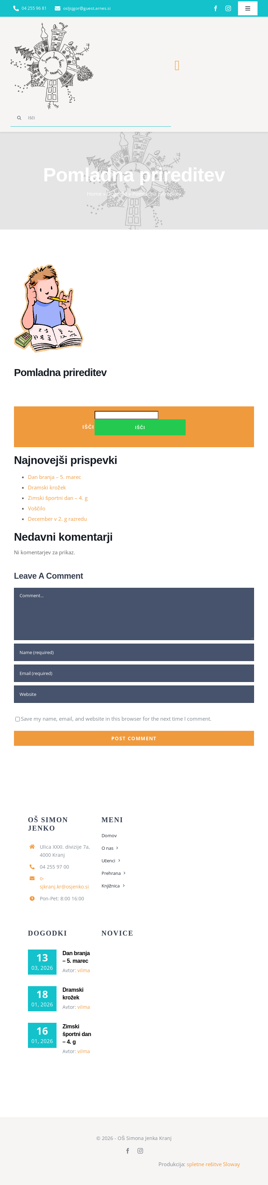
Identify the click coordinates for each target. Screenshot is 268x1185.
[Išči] (90, 118)
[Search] (19, 118)
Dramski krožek (47, 487)
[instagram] (228, 8)
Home (94, 193)
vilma (83, 970)
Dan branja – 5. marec (54, 476)
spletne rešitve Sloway (213, 1164)
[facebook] (215, 8)
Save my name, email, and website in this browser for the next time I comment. (116, 718)
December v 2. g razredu (57, 518)
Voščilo (36, 508)
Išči (88, 427)
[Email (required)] (134, 673)
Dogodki (117, 193)
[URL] (134, 694)
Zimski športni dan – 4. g (58, 497)
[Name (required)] (134, 652)
